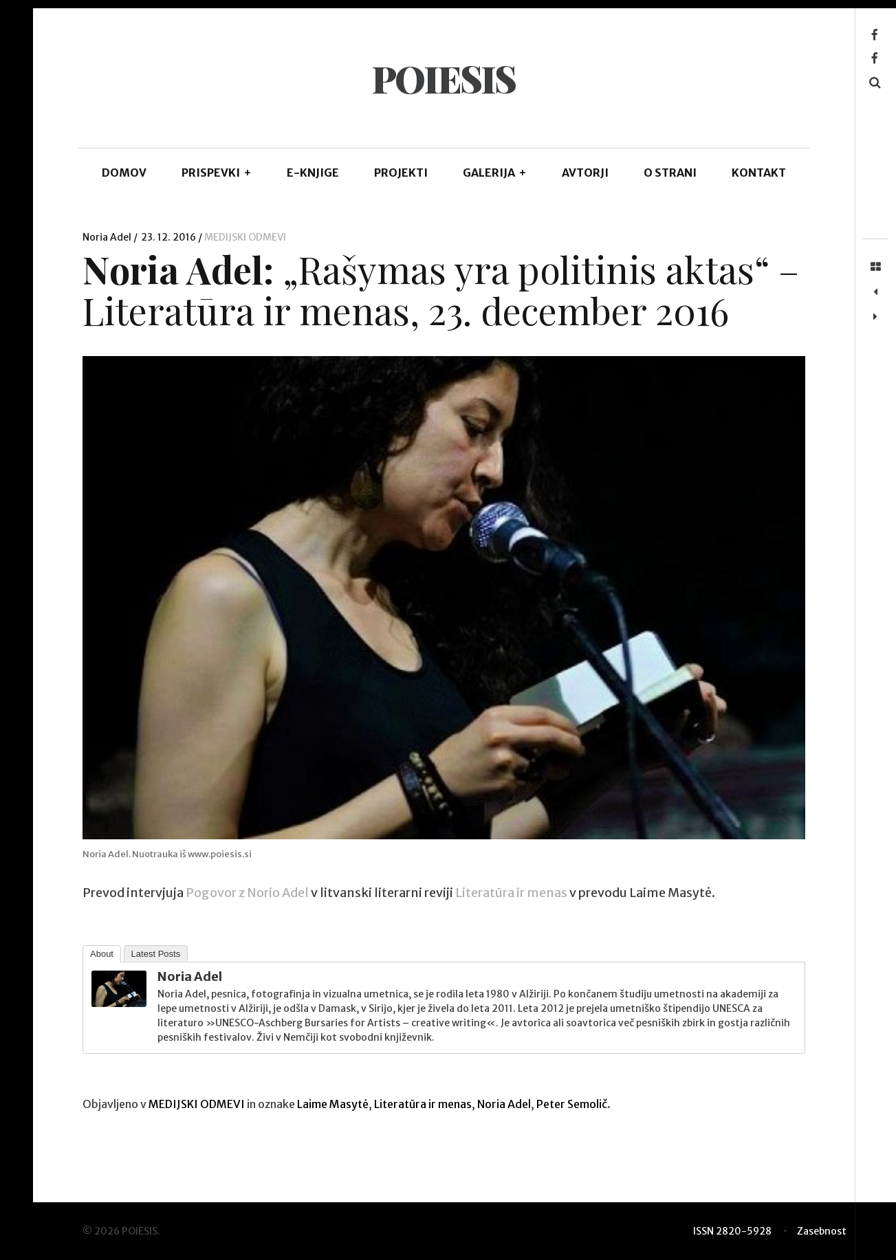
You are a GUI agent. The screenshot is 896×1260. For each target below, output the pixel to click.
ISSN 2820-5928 (732, 1231)
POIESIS (443, 78)
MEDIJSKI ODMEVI (245, 237)
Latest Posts (156, 954)
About (101, 954)
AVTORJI (585, 172)
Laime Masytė (333, 1104)
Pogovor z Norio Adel (247, 893)
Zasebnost (821, 1231)
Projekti (401, 172)
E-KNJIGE (313, 172)
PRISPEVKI (217, 172)
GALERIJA (495, 172)
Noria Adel (108, 237)
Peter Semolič (571, 1104)
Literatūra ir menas (511, 893)
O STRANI (670, 172)
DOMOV (124, 172)
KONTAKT (759, 172)
